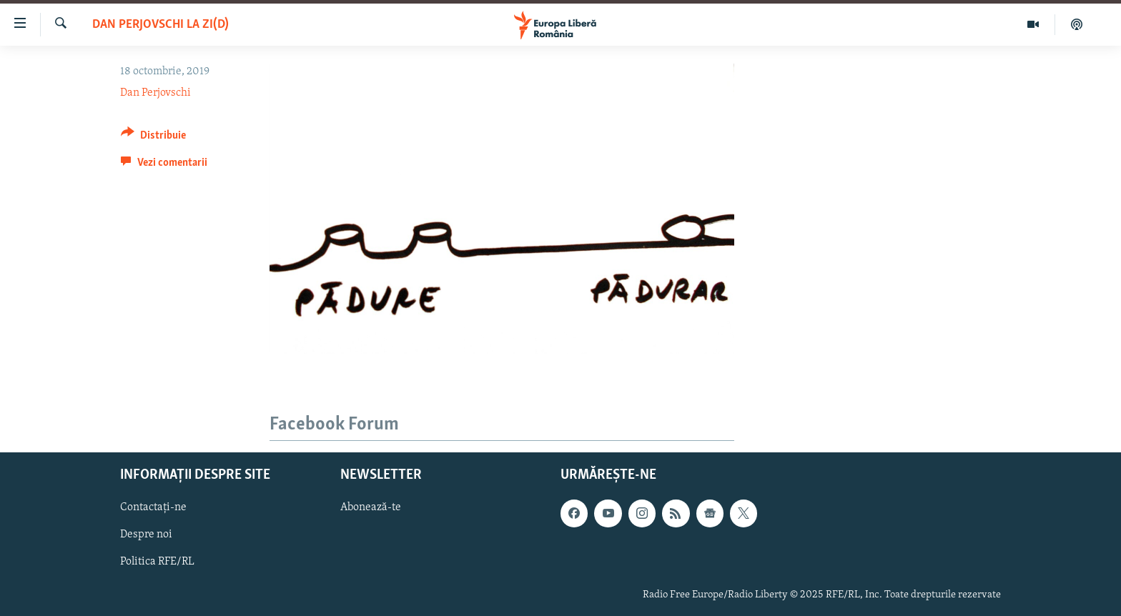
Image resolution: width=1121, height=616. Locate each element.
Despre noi (146, 534)
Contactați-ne (153, 507)
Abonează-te (370, 507)
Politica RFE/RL (157, 561)
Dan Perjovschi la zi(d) (160, 24)
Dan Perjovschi (155, 93)
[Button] (153, 137)
